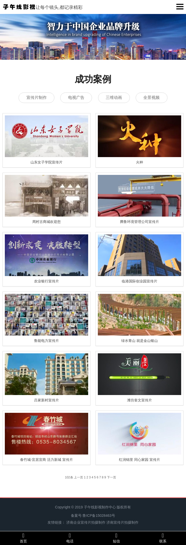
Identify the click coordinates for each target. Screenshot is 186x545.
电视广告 (76, 97)
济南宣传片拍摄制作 (122, 522)
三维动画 (114, 97)
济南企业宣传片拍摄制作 (85, 522)
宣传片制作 (36, 97)
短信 (116, 538)
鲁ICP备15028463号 (99, 515)
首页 (23, 538)
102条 (69, 477)
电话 (69, 538)
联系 (163, 538)
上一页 (78, 477)
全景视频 (152, 97)
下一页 (111, 477)
